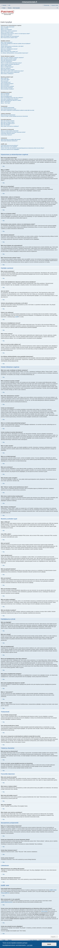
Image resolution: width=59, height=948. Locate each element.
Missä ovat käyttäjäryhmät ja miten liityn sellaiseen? (12, 97)
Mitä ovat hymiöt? (4, 80)
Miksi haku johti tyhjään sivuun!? (8, 123)
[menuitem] (8, 5)
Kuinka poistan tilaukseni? (6, 134)
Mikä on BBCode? (5, 78)
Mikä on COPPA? (4, 28)
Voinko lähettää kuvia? (6, 82)
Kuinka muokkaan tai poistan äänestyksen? (10, 64)
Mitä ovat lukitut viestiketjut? (7, 87)
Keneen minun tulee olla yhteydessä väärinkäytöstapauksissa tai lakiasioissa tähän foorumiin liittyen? (22, 148)
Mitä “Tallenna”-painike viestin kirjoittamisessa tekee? (12, 70)
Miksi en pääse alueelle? (6, 65)
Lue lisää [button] (29, 945)
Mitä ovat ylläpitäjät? (5, 93)
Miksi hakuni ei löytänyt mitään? (8, 122)
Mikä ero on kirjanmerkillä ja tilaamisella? (9, 130)
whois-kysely (44, 911)
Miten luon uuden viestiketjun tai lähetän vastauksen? (12, 57)
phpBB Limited (53, 890)
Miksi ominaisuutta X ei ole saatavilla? (9, 146)
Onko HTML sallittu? (5, 79)
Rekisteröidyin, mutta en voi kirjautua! (9, 30)
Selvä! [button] (49, 944)
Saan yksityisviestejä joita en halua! (8, 108)
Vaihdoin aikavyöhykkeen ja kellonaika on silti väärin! (12, 46)
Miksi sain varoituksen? (6, 68)
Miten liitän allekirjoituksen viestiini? (8, 60)
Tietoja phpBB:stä (5, 893)
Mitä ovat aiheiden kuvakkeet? (7, 88)
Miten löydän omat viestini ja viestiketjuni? (10, 126)
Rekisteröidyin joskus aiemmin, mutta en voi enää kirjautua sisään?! (15, 33)
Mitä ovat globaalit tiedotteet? (7, 83)
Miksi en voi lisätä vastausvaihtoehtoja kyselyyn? (11, 62)
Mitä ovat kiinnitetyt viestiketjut (7, 86)
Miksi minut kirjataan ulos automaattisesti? (10, 36)
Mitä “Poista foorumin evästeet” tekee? (9, 37)
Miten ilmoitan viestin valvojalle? (8, 69)
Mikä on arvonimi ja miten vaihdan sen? (9, 51)
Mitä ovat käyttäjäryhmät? (6, 96)
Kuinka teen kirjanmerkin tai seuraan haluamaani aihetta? (13, 132)
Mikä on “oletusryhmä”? (6, 101)
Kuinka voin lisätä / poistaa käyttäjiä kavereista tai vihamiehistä (14, 116)
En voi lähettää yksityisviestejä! (7, 107)
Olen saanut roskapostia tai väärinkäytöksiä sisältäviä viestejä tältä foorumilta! (17, 110)
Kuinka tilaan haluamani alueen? (8, 133)
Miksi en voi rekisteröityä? (6, 29)
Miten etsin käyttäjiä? (5, 124)
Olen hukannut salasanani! (6, 34)
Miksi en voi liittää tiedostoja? (7, 66)
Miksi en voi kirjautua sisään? (7, 32)
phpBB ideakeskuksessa (6, 902)
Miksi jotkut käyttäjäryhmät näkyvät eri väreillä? (11, 100)
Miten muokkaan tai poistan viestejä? (9, 58)
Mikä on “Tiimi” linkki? (5, 103)
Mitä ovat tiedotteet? (5, 84)
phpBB (16, 316)
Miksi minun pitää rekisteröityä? (7, 26)
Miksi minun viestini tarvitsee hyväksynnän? (10, 72)
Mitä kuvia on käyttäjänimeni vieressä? (9, 48)
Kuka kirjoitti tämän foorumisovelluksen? (9, 145)
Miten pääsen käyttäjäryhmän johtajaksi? (9, 99)
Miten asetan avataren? (6, 50)
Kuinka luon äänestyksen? (6, 61)
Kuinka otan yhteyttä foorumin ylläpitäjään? (10, 149)
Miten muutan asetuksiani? (6, 42)
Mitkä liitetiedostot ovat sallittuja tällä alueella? (11, 139)
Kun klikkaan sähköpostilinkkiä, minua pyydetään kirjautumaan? (14, 52)
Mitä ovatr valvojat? (5, 94)
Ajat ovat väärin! (4, 44)
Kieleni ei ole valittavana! (6, 47)
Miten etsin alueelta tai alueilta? (7, 120)
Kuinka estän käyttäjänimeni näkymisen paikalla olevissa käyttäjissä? (15, 43)
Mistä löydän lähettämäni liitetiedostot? (9, 140)
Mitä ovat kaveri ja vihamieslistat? (8, 114)
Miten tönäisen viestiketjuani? (7, 73)
